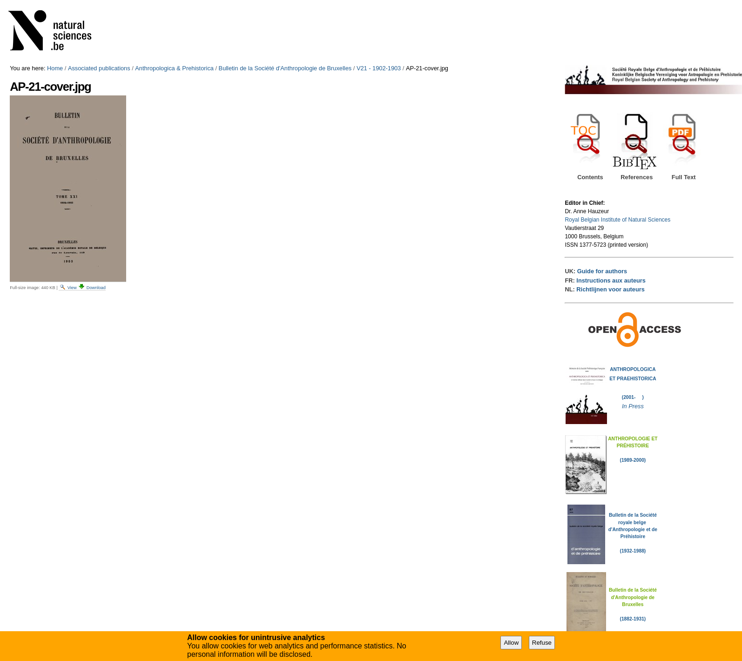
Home (55, 68)
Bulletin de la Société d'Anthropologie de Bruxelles (285, 68)
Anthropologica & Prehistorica (174, 68)
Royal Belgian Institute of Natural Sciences (617, 219)
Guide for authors (602, 271)
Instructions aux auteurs (611, 280)
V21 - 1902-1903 (379, 68)
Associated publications (99, 68)
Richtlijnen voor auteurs (610, 289)
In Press (633, 406)
